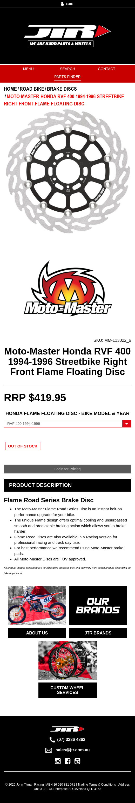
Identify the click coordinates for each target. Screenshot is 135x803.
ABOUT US (37, 633)
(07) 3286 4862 (67, 739)
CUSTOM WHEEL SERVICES (67, 690)
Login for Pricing (67, 469)
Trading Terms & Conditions (97, 784)
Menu (28, 69)
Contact (106, 69)
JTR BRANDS (98, 633)
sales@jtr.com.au (67, 750)
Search (67, 69)
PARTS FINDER (67, 77)
